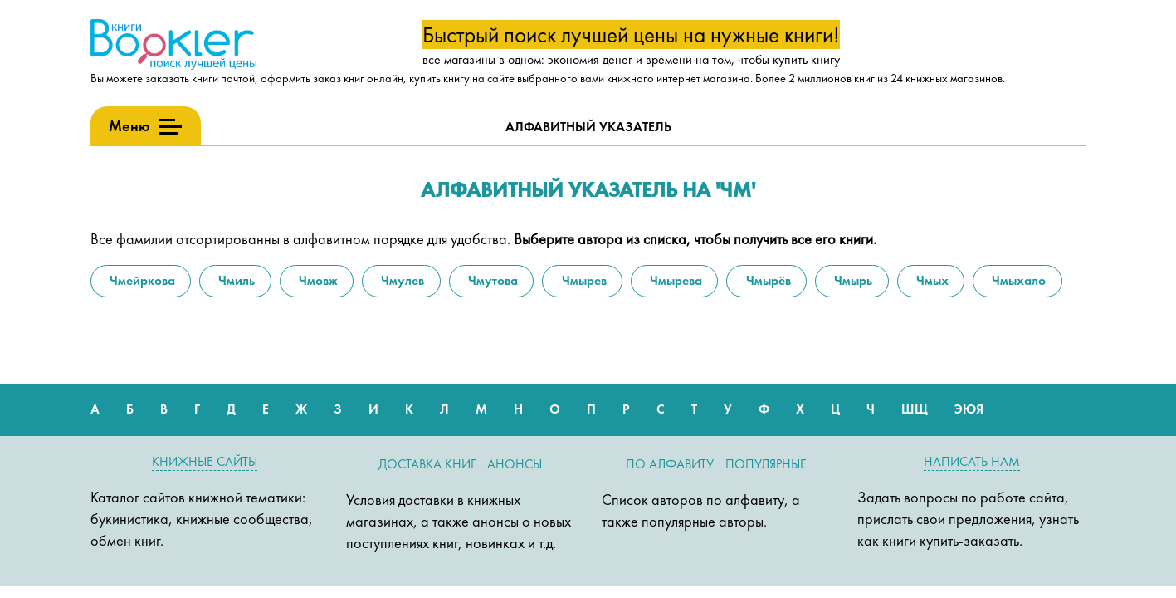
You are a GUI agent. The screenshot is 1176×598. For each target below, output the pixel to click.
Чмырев (583, 280)
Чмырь (851, 280)
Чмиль (235, 280)
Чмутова (491, 280)
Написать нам (972, 461)
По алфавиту (670, 464)
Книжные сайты (204, 461)
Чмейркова (140, 280)
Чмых (931, 280)
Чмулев (401, 280)
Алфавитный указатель (588, 126)
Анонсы (514, 464)
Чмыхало (1017, 280)
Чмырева (674, 280)
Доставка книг (427, 464)
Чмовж (316, 280)
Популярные (766, 464)
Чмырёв (767, 280)
